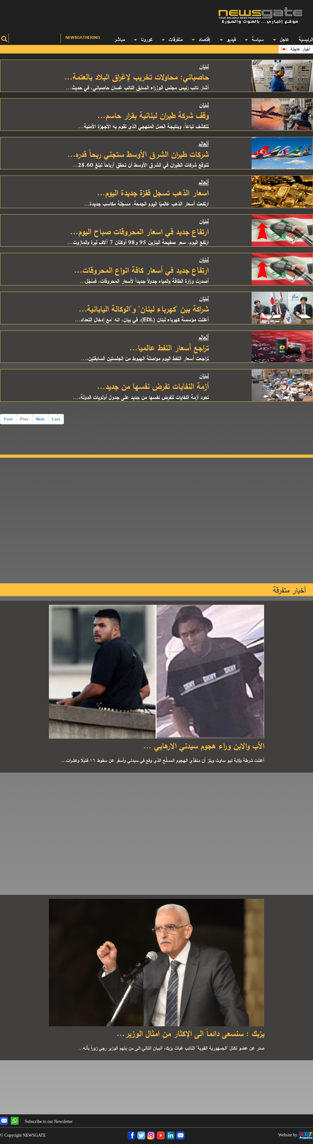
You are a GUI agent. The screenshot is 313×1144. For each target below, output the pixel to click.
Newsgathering (82, 37)
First (8, 419)
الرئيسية (306, 39)
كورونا (143, 39)
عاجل (281, 39)
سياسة (254, 39)
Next (40, 419)
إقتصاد (201, 39)
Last (56, 419)
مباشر (119, 39)
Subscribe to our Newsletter (49, 1121)
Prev (24, 419)
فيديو (227, 39)
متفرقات (172, 39)
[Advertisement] (104, 14)
